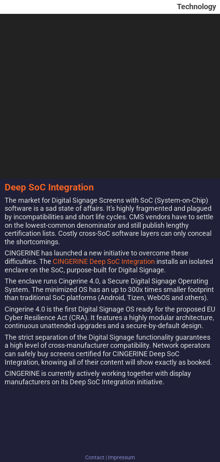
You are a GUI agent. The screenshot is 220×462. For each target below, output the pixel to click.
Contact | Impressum (110, 457)
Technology (196, 6)
